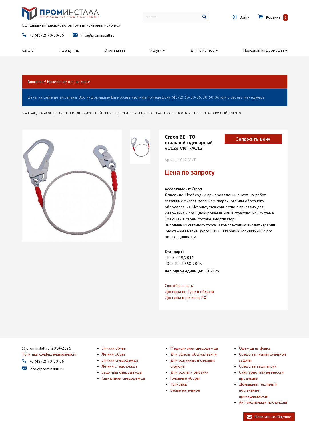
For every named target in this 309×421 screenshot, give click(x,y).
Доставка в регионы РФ (186, 297)
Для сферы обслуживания (193, 354)
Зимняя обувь (114, 348)
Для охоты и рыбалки (189, 372)
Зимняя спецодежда (120, 360)
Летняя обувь (113, 354)
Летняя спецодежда (119, 366)
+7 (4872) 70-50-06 (47, 35)
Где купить (70, 50)
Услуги (156, 50)
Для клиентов (202, 50)
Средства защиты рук (257, 366)
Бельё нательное (185, 390)
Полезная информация (263, 50)
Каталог (28, 50)
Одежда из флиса (255, 348)
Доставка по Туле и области (189, 291)
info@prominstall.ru (98, 35)
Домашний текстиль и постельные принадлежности (258, 390)
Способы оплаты (179, 285)
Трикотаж (178, 384)
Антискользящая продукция (263, 402)
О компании (114, 50)
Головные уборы (185, 378)
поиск (151, 16)
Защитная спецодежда (122, 372)
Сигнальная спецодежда (123, 378)
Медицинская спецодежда (194, 348)
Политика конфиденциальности (49, 354)
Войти (245, 17)
